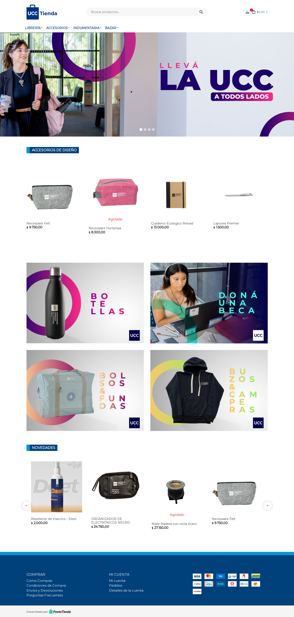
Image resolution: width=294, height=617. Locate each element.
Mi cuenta (117, 581)
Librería (33, 28)
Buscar (201, 12)
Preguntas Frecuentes (45, 595)
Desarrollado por (49, 611)
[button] (22, 84)
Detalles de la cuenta (126, 590)
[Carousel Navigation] (147, 505)
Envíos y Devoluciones (45, 590)
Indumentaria (86, 28)
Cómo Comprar (39, 581)
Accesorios (57, 28)
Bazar (110, 28)
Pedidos (115, 585)
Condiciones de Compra (46, 585)
